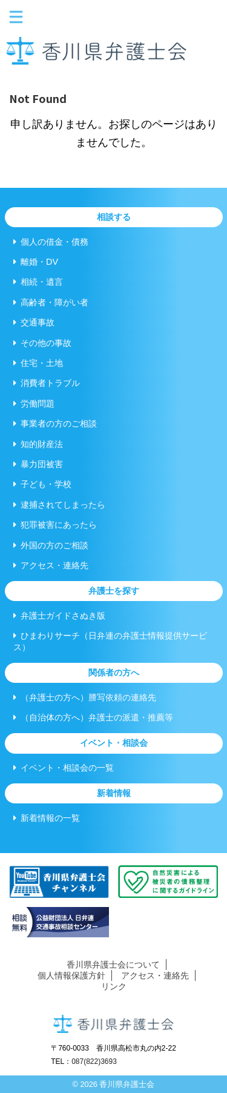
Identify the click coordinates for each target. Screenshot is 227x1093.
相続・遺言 (38, 282)
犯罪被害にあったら (55, 525)
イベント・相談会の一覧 (63, 767)
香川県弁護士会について (113, 964)
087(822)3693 (94, 1061)
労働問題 (33, 403)
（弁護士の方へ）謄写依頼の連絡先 (84, 697)
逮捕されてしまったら (59, 505)
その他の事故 (42, 343)
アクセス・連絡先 (50, 565)
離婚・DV (35, 262)
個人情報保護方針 (71, 975)
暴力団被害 (38, 464)
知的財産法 (38, 444)
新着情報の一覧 (46, 818)
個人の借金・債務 (50, 242)
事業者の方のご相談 (55, 423)
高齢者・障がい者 (50, 302)
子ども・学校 (42, 484)
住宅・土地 (38, 363)
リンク (114, 986)
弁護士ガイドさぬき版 (59, 615)
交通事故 (33, 322)
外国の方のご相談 (50, 545)
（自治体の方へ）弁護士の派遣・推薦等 (93, 717)
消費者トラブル (46, 383)
